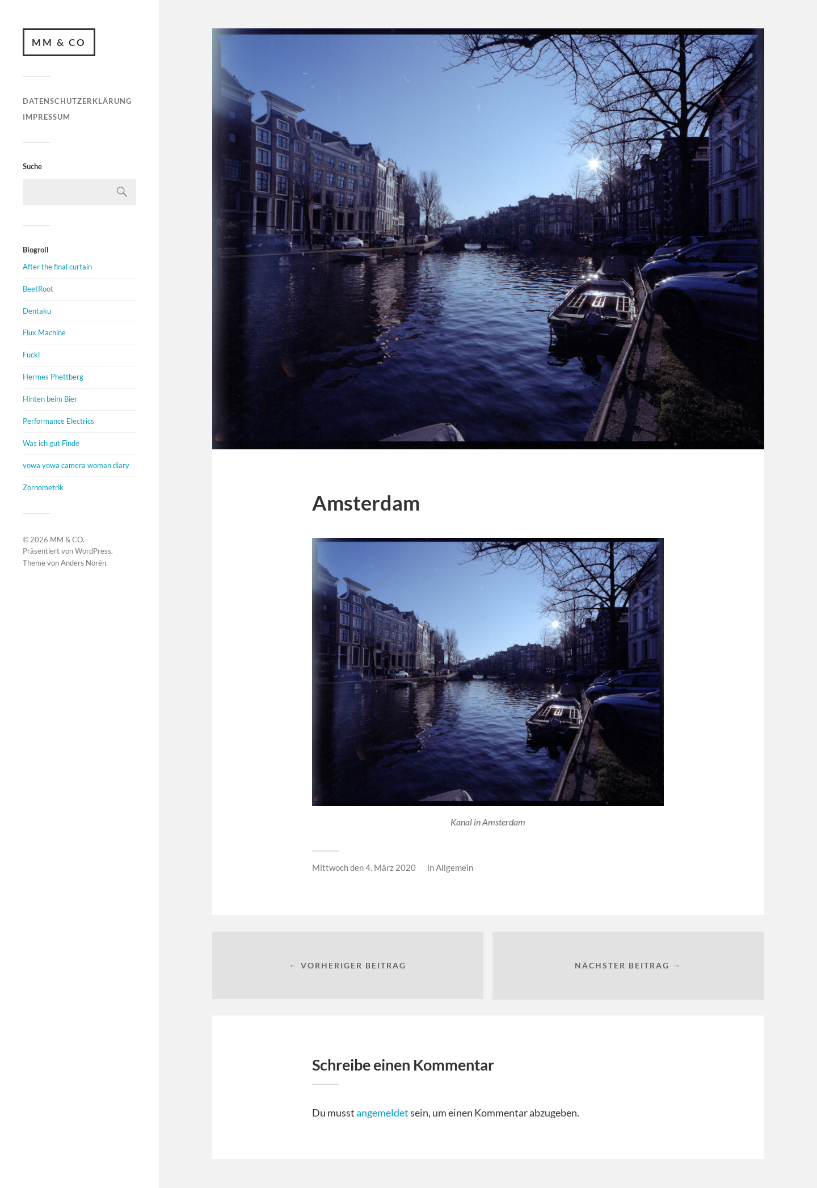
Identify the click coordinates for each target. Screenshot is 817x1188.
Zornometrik (43, 487)
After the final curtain (57, 266)
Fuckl (31, 355)
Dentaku (37, 310)
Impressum (46, 116)
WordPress (93, 551)
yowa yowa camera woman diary (76, 465)
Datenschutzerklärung (77, 101)
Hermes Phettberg (53, 376)
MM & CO (59, 42)
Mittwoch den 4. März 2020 (364, 867)
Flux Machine (44, 333)
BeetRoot (38, 288)
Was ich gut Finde (51, 443)
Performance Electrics (58, 421)
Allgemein (454, 867)
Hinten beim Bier (50, 398)
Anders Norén (83, 562)
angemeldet (382, 1113)
